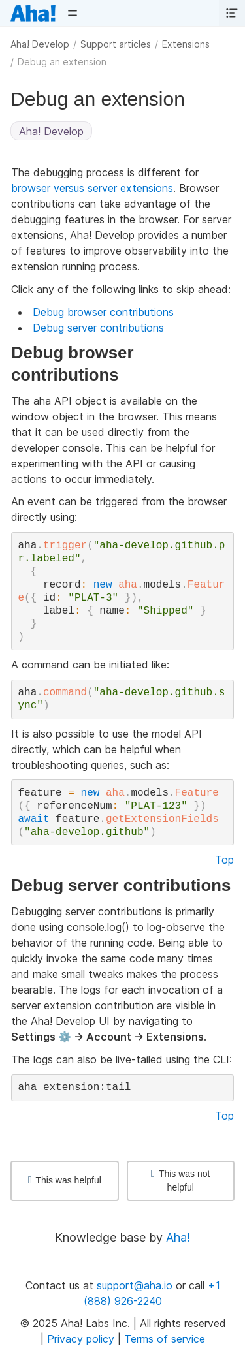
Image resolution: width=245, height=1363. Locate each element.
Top (224, 859)
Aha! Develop (39, 44)
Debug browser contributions (103, 312)
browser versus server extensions (92, 188)
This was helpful (64, 1180)
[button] (72, 13)
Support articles (115, 44)
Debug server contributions (98, 327)
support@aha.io (134, 1285)
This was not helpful (180, 1180)
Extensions (186, 44)
